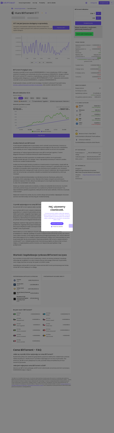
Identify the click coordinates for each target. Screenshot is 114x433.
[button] (57, 226)
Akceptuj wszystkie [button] (57, 223)
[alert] (57, 216)
